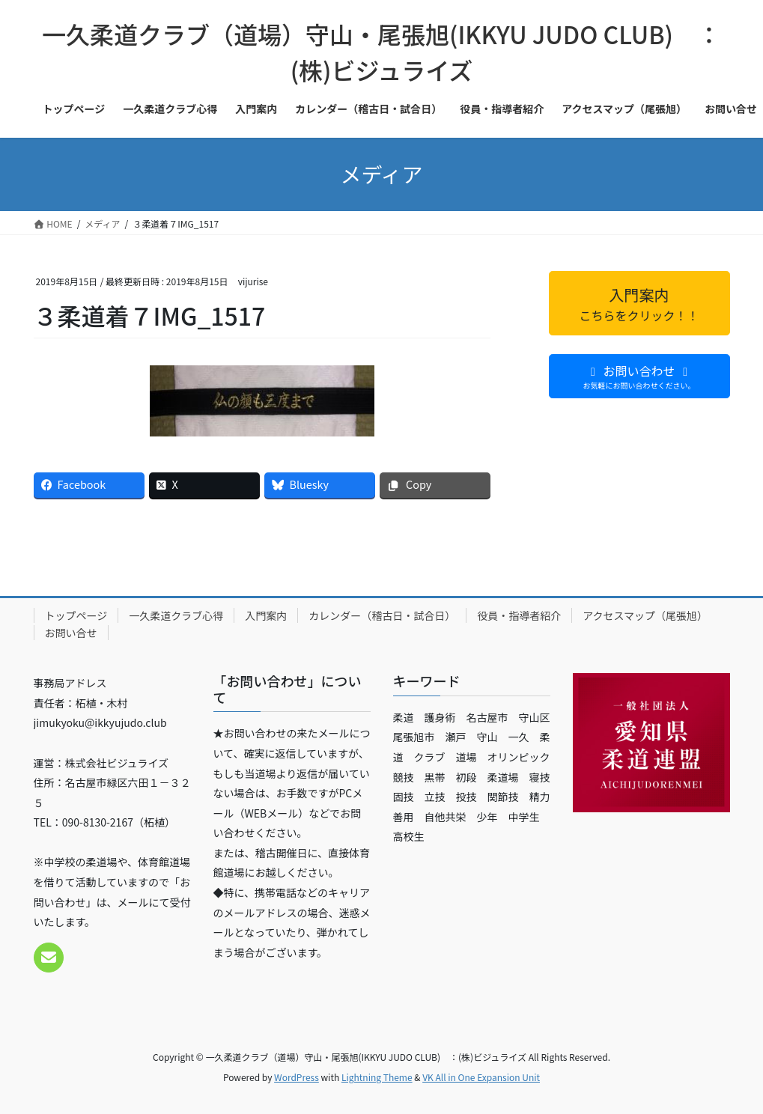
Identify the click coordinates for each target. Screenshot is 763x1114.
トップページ (76, 615)
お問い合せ (71, 632)
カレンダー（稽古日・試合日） (381, 615)
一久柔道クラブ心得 (176, 615)
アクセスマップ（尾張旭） (645, 615)
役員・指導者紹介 (519, 615)
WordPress (296, 1077)
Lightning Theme (377, 1077)
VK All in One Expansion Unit (481, 1077)
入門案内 (266, 615)
